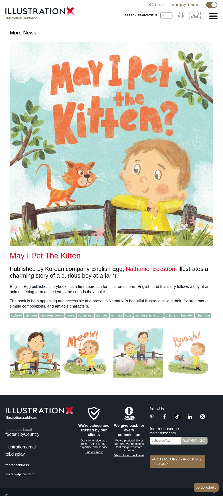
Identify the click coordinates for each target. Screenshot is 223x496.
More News (23, 33)
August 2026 (178, 459)
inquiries (193, 5)
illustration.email (21, 447)
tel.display (179, 5)
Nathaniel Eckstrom (151, 269)
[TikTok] (177, 419)
